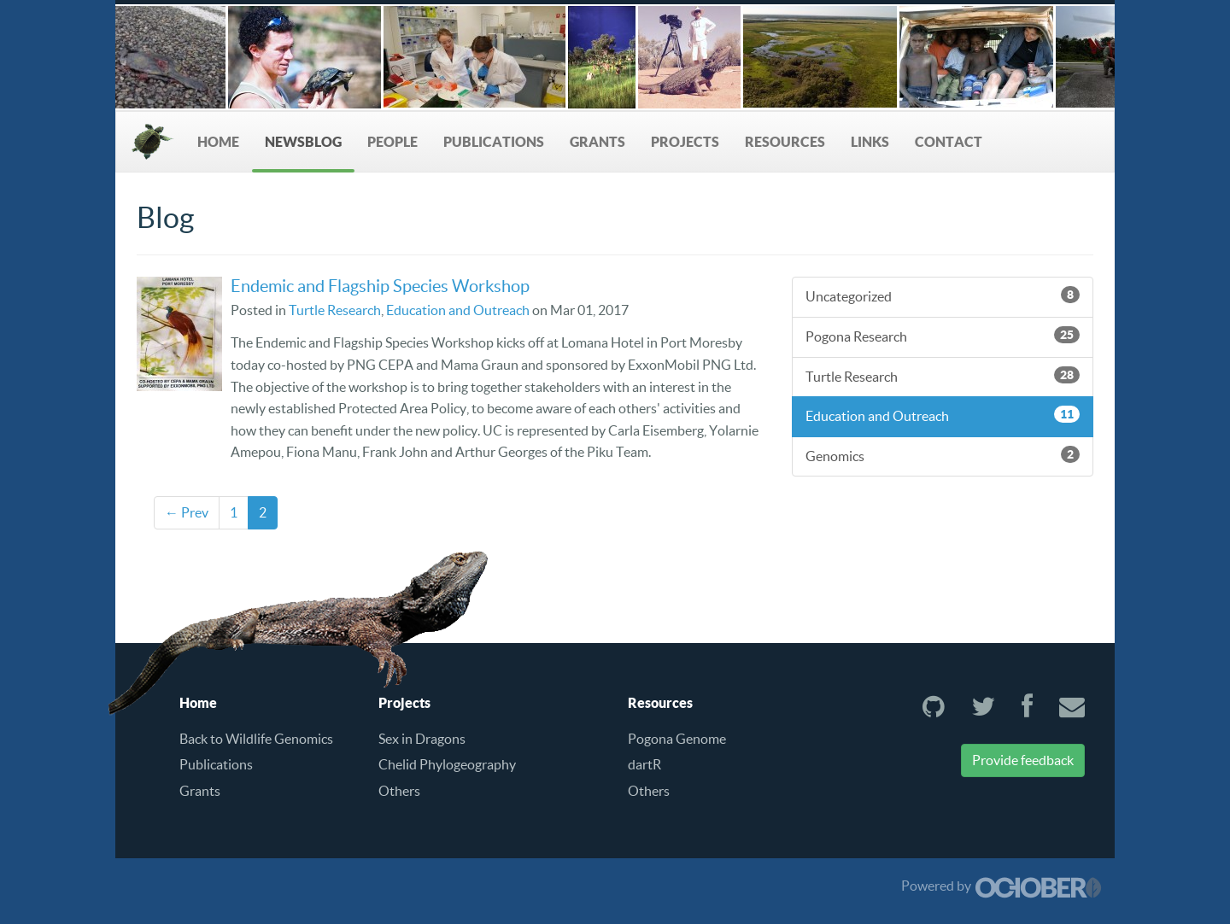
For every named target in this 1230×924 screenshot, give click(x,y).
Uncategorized (942, 295)
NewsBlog (303, 141)
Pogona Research (942, 335)
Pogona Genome (677, 738)
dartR (644, 764)
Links (870, 141)
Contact (948, 141)
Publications (493, 141)
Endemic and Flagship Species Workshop (380, 286)
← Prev (186, 512)
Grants (597, 141)
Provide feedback (1023, 760)
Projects (685, 141)
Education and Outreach (458, 310)
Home (218, 141)
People (392, 141)
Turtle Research (335, 310)
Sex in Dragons (422, 738)
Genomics (942, 455)
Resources (785, 141)
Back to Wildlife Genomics (256, 738)
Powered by (1001, 885)
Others (399, 790)
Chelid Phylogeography (447, 764)
